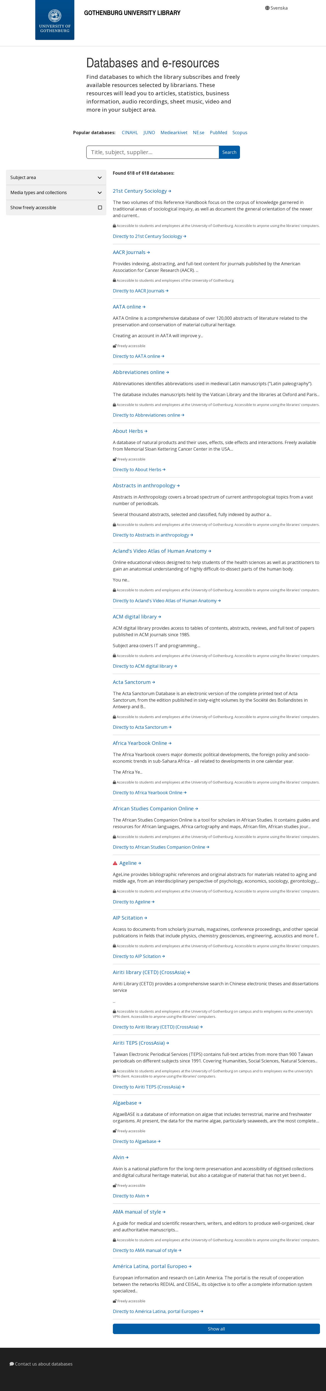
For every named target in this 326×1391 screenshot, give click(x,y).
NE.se (198, 132)
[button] (56, 177)
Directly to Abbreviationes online (148, 415)
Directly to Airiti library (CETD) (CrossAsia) (158, 1027)
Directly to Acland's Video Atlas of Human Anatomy (167, 601)
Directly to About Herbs (139, 469)
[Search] (229, 152)
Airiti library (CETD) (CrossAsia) (151, 972)
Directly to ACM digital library (145, 666)
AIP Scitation (130, 917)
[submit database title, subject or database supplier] (152, 152)
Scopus (240, 132)
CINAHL (130, 132)
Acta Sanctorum (134, 682)
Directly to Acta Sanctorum (142, 727)
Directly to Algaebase (137, 1141)
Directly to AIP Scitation (139, 956)
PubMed (218, 132)
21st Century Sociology (142, 191)
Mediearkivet (174, 132)
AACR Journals (131, 252)
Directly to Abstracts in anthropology (153, 535)
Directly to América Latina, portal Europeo (158, 1311)
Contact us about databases (41, 1364)
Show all (216, 1329)
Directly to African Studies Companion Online (161, 847)
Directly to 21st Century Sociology (149, 236)
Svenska (276, 8)
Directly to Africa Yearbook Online (150, 793)
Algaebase (127, 1102)
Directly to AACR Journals (140, 291)
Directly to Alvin (131, 1196)
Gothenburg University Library (132, 12)
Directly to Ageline (134, 902)
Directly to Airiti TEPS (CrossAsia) (149, 1087)
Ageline (130, 863)
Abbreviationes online (141, 372)
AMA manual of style (139, 1211)
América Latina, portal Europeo (152, 1266)
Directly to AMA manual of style (147, 1250)
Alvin (120, 1157)
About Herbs (130, 431)
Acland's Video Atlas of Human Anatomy (162, 551)
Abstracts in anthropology (146, 485)
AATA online (129, 306)
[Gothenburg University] (55, 20)
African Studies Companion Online (155, 808)
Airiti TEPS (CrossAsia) (141, 1042)
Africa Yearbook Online (142, 743)
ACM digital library (137, 616)
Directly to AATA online (138, 356)
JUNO (149, 132)
